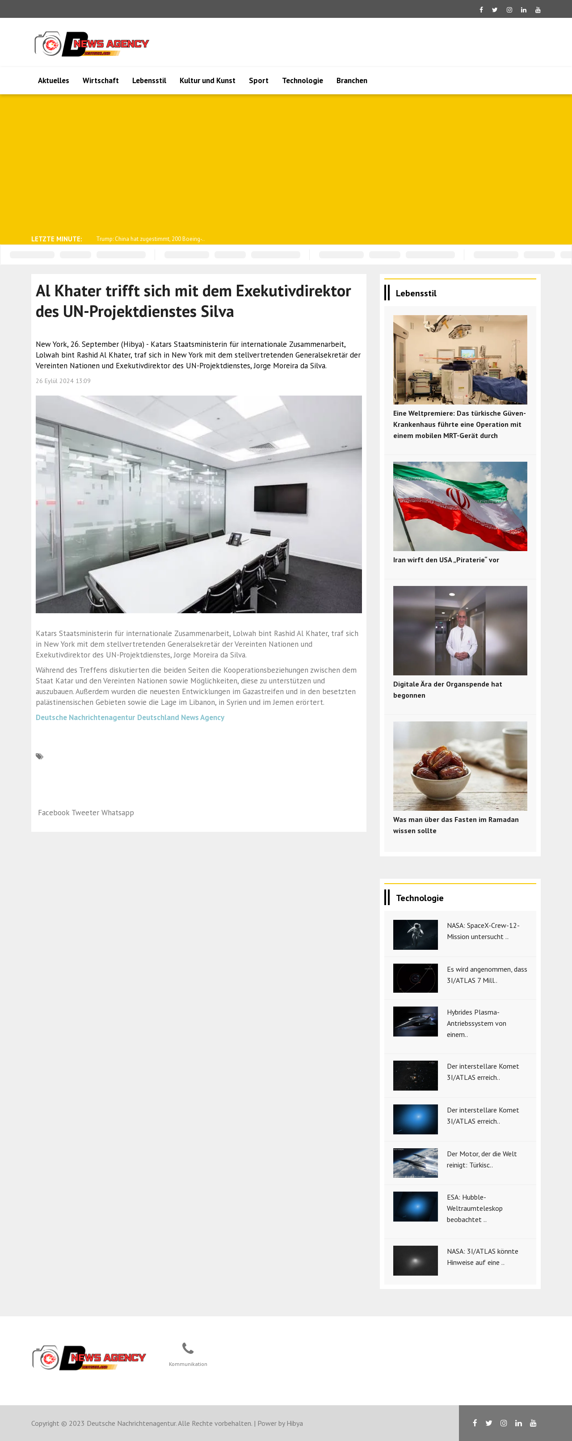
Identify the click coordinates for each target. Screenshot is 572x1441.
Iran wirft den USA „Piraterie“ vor (446, 559)
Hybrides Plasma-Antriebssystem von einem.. (476, 1023)
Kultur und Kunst (208, 80)
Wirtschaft (101, 80)
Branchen (351, 80)
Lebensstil (149, 80)
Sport (259, 80)
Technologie (302, 80)
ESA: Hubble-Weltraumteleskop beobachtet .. (475, 1208)
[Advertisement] (286, 163)
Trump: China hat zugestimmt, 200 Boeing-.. (150, 239)
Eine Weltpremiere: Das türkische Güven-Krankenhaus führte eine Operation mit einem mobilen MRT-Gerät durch (459, 424)
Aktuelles (53, 80)
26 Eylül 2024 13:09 (63, 381)
